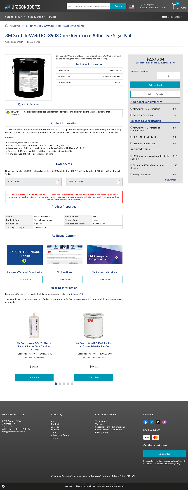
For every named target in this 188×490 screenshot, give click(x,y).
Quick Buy (34, 377)
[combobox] (131, 476)
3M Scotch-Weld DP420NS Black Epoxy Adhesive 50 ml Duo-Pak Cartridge (34, 346)
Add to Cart (155, 84)
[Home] (7, 25)
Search (118, 6)
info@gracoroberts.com (13, 431)
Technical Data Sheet (142, 115)
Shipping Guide (77, 294)
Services (51, 16)
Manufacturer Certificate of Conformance (145, 129)
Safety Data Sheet (140, 174)
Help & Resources (171, 16)
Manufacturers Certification (145, 108)
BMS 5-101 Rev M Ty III (143, 137)
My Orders (100, 424)
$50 (175, 165)
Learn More (25, 279)
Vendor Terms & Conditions (108, 429)
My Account (101, 421)
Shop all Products (14, 16)
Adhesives (15, 25)
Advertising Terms (60, 435)
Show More (170, 179)
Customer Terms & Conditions (110, 426)
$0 (174, 108)
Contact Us (56, 424)
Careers (55, 432)
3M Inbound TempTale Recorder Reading (147, 166)
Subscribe (164, 453)
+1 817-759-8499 (21, 429)
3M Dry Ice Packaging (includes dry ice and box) (150, 157)
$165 (175, 156)
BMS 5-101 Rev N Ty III (143, 143)
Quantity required (139, 71)
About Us (55, 421)
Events (54, 438)
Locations (56, 426)
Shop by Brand (35, 16)
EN (131, 475)
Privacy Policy (101, 432)
